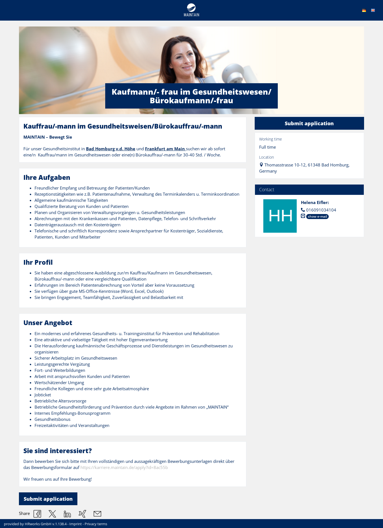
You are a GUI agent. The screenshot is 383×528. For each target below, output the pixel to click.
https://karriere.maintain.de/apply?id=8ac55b (124, 467)
